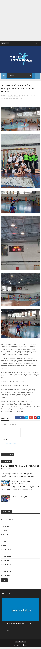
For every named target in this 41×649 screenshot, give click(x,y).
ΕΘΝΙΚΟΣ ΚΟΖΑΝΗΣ (15, 98)
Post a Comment (10, 443)
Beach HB (5, 516)
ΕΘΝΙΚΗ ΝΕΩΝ (7, 572)
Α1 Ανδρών (6, 523)
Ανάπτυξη (6, 538)
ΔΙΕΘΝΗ (5, 545)
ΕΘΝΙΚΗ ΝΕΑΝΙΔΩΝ (8, 568)
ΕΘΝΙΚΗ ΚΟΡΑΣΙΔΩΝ (8, 564)
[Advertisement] (20, 20)
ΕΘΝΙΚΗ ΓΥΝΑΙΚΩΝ (8, 557)
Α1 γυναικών (6, 527)
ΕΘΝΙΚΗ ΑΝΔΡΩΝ (7, 553)
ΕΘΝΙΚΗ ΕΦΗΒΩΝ (7, 560)
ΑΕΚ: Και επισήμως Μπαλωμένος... (23, 497)
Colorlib (24, 645)
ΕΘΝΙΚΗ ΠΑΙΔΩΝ (7, 575)
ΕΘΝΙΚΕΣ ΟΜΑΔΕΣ (8, 549)
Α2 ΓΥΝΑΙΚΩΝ (28, 96)
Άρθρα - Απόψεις (8, 519)
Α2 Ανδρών (6, 531)
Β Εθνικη (5, 542)
